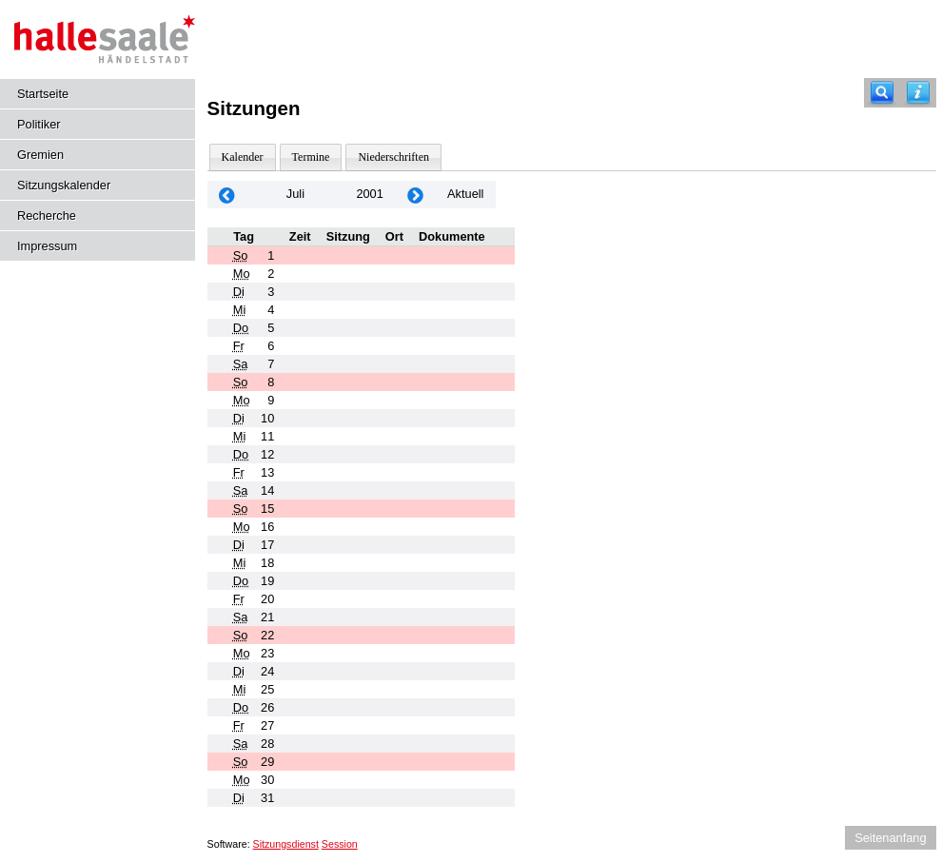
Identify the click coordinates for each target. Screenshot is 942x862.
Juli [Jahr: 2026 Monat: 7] (295, 193)
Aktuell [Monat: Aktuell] (465, 193)
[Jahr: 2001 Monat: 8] (416, 194)
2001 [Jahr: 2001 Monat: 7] (369, 193)
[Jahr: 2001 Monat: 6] (227, 194)
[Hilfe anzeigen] (918, 93)
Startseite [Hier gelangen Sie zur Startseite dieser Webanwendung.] (43, 94)
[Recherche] (882, 93)
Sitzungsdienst (286, 844)
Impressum (47, 246)
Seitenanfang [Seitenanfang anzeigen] (890, 838)
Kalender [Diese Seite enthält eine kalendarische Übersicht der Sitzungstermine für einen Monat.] (243, 157)
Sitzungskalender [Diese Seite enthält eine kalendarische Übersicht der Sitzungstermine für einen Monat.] (63, 185)
